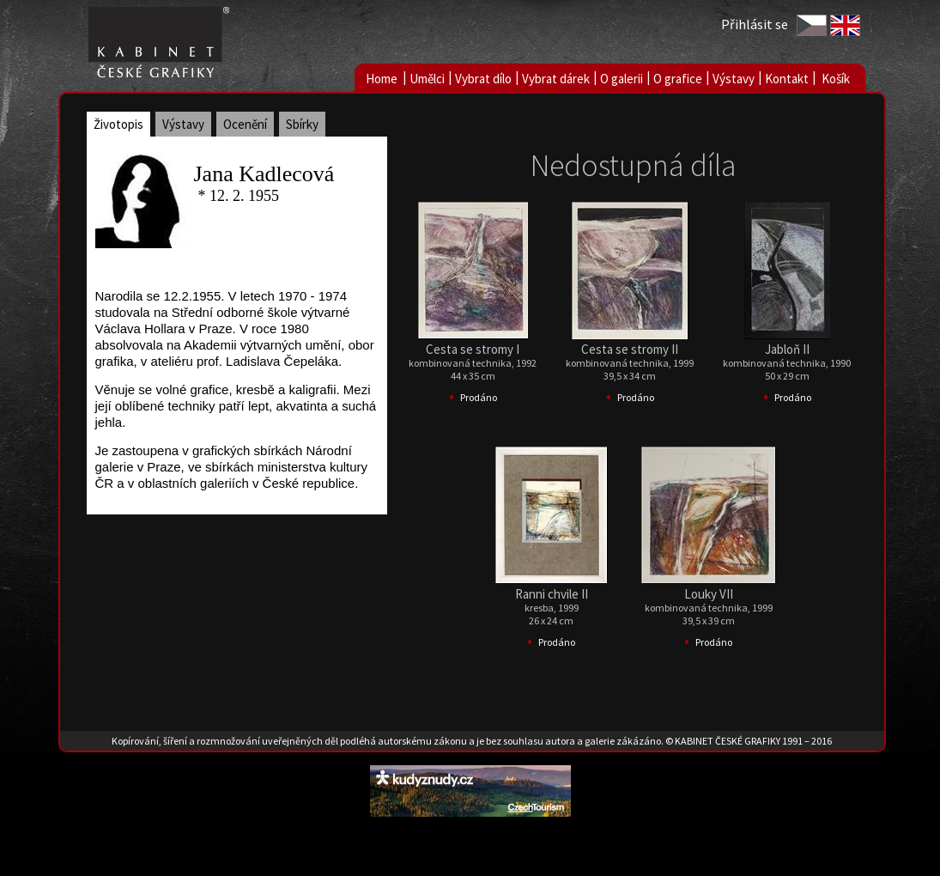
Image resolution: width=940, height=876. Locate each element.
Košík (836, 78)
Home (381, 78)
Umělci (427, 78)
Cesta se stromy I (472, 349)
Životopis (118, 124)
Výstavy (734, 78)
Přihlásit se (754, 24)
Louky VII (708, 594)
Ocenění (245, 124)
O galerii (621, 78)
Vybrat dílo (483, 78)
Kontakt (787, 78)
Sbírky (302, 124)
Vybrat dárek (556, 78)
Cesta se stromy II (629, 349)
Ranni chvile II (551, 594)
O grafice (677, 78)
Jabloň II (787, 349)
